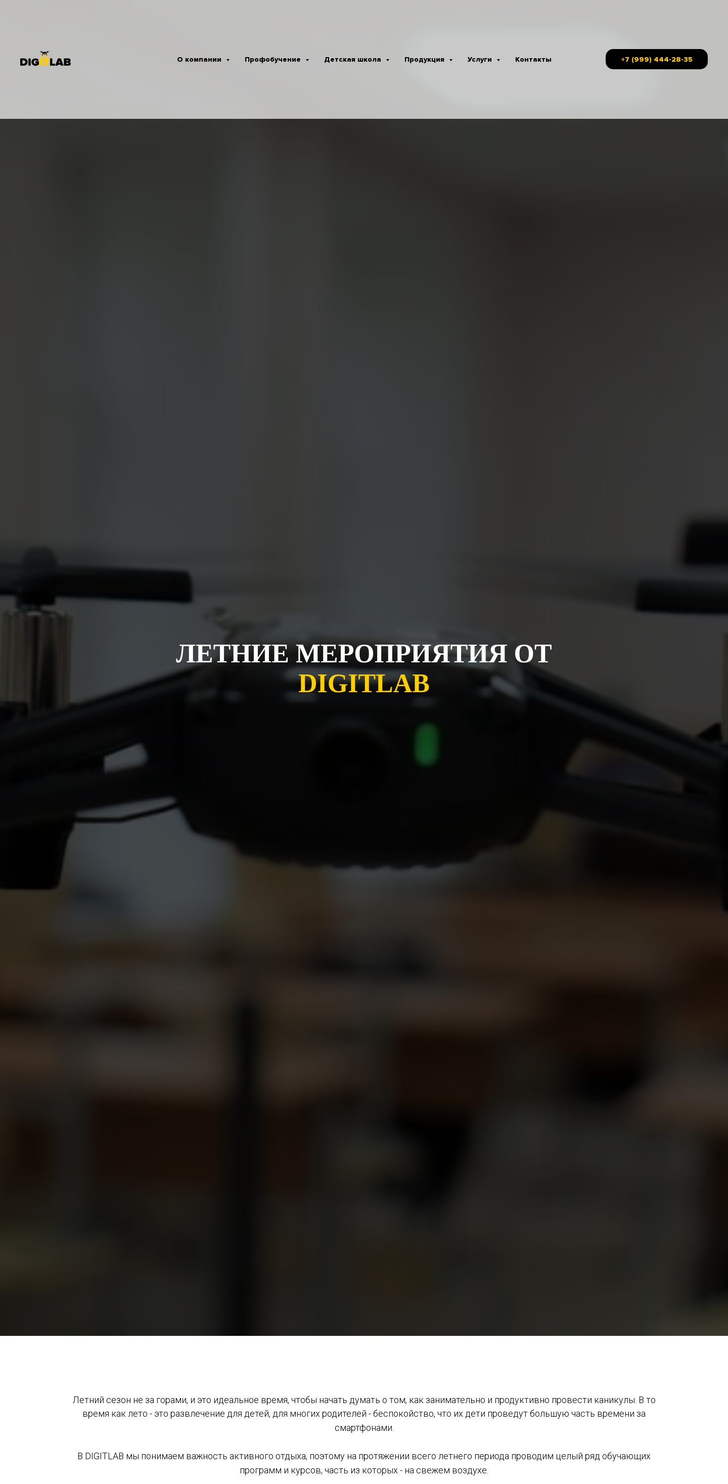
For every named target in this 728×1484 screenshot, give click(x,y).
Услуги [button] (481, 59)
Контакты (533, 59)
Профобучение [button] (274, 59)
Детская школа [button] (353, 59)
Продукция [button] (425, 59)
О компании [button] (200, 59)
